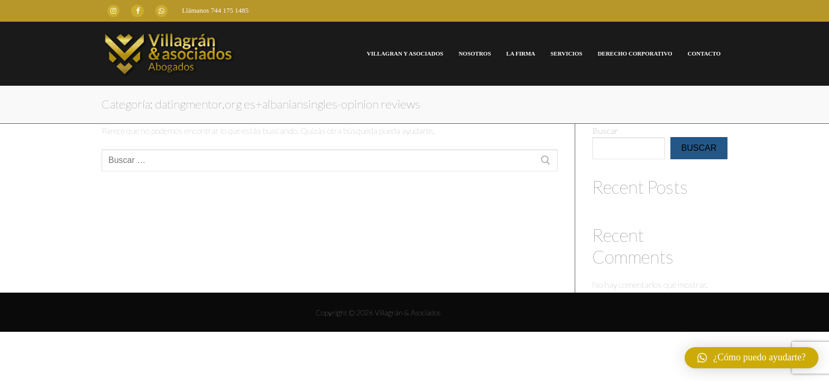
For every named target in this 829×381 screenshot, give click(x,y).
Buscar (605, 130)
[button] (751, 357)
